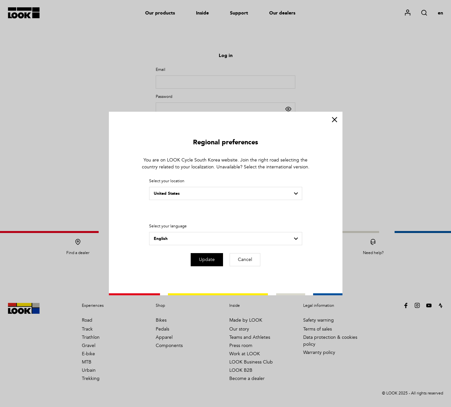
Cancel (245, 259)
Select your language (168, 226)
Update (207, 259)
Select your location (166, 181)
